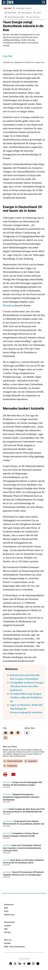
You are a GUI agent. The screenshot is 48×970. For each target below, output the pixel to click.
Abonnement (9, 922)
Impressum (9, 904)
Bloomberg (8, 305)
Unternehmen (8, 821)
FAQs (6, 911)
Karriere (7, 932)
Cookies (7, 925)
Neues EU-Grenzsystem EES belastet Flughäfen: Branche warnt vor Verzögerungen (23, 873)
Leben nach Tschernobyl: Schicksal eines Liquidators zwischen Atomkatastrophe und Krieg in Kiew (22, 848)
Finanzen (6, 860)
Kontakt (7, 943)
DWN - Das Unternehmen (14, 947)
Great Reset (32, 761)
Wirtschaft (7, 782)
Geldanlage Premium (23, 8)
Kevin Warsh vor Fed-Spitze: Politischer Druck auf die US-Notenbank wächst (23, 861)
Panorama (7, 845)
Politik (5, 809)
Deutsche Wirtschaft (14, 761)
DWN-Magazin (26, 13)
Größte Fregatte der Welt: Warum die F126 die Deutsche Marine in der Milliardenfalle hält (23, 810)
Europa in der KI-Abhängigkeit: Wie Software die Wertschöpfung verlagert (22, 783)
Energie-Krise (12, 766)
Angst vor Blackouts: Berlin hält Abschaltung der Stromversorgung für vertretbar (26, 709)
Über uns (7, 940)
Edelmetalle (12, 13)
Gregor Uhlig (7, 56)
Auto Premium (34, 17)
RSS (5, 929)
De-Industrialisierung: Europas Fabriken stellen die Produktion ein (26, 697)
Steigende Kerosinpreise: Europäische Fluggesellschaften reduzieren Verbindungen (21, 797)
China (38, 13)
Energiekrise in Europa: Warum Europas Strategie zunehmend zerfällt (20, 834)
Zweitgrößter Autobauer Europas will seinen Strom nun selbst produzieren (27, 686)
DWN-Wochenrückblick (16, 17)
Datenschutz (9, 915)
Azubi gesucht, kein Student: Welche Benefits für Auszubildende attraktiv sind (23, 822)
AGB (6, 908)
